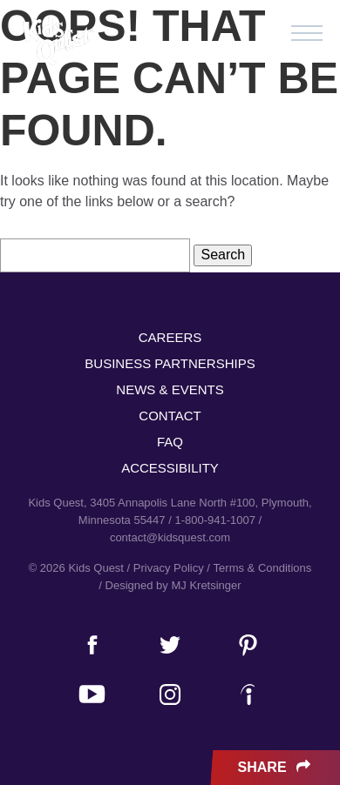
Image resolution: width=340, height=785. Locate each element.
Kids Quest (56, 41)
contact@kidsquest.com (170, 537)
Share (276, 767)
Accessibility (170, 467)
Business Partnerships (170, 363)
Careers (170, 337)
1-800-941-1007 (214, 520)
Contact (170, 415)
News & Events (169, 389)
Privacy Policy (168, 567)
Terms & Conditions (263, 567)
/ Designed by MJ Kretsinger (170, 585)
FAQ (170, 441)
